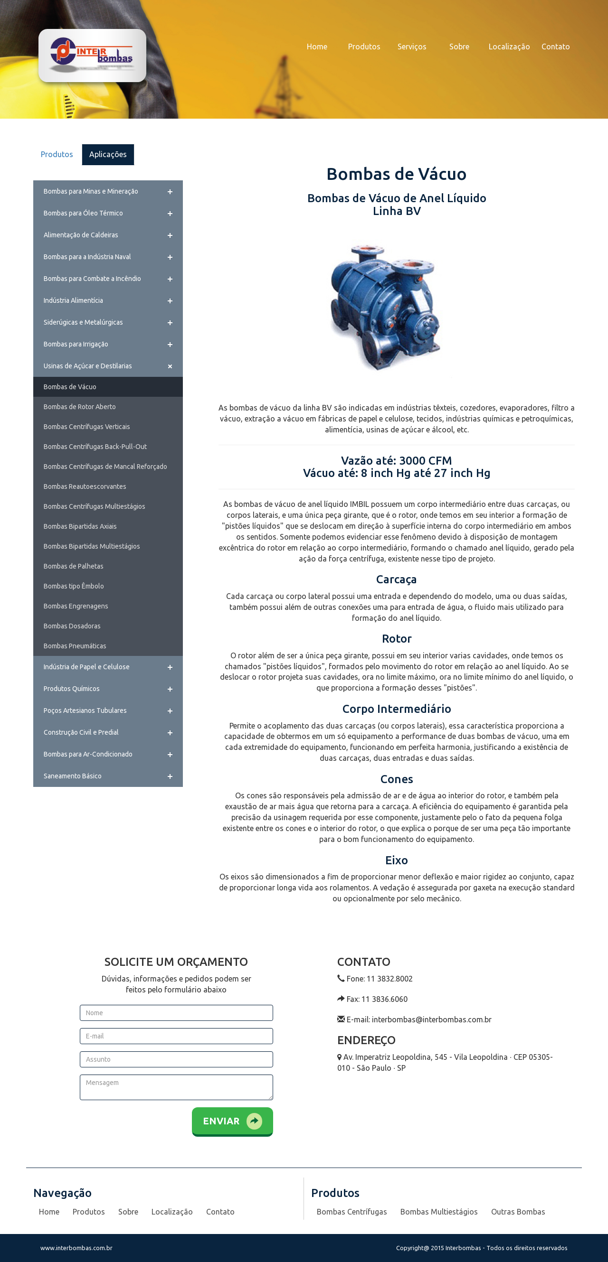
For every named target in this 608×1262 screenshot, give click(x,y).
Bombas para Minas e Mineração (91, 191)
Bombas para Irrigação (76, 344)
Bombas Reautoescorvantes (85, 486)
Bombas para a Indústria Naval (87, 257)
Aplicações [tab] (108, 154)
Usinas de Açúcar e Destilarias (88, 366)
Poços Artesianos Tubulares (85, 710)
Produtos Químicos (72, 688)
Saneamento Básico (73, 776)
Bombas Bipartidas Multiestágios (92, 546)
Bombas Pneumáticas (75, 646)
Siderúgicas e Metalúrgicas (83, 322)
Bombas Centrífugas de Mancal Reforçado (105, 466)
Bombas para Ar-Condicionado (88, 754)
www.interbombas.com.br (76, 1247)
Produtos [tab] (57, 154)
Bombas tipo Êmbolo (74, 586)
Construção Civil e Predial (81, 732)
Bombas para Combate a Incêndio (92, 278)
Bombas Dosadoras (72, 626)
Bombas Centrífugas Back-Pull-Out (95, 446)
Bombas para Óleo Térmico (83, 213)
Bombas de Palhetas (74, 566)
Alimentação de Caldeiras (81, 235)
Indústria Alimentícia (73, 300)
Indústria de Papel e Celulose (87, 667)
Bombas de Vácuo (70, 387)
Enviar (232, 1121)
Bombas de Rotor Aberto (80, 407)
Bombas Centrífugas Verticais (87, 426)
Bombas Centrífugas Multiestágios (94, 506)
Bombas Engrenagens (76, 606)
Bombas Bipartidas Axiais (80, 526)
